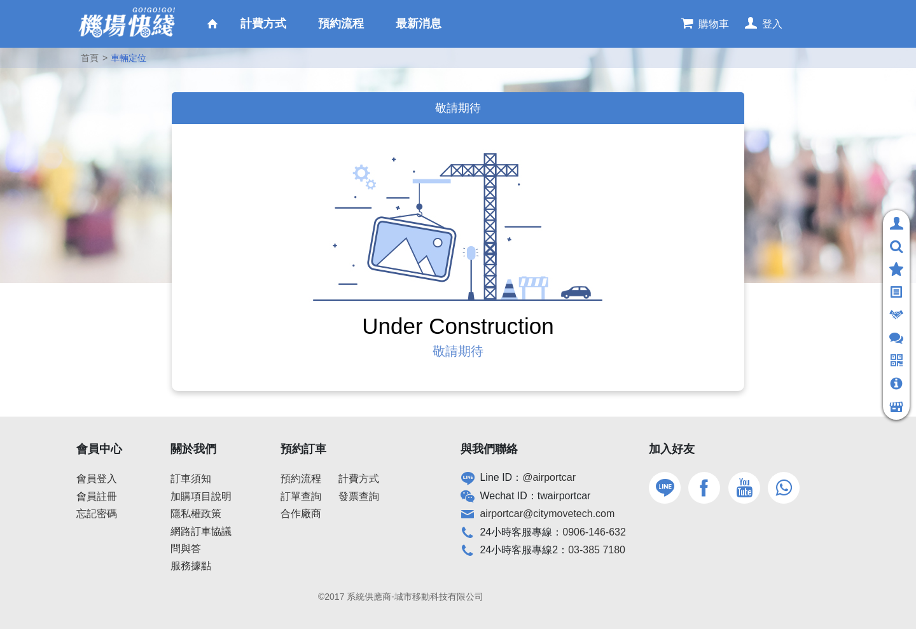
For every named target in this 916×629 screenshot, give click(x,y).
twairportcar (564, 495)
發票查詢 (358, 496)
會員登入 (96, 478)
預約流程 (301, 478)
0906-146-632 (594, 532)
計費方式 (358, 478)
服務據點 (190, 565)
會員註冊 (96, 496)
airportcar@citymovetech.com (547, 513)
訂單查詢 (301, 496)
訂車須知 (190, 478)
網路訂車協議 (201, 531)
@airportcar (549, 477)
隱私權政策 (195, 513)
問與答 (185, 548)
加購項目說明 (201, 496)
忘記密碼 (96, 513)
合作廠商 (301, 513)
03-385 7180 (596, 549)
